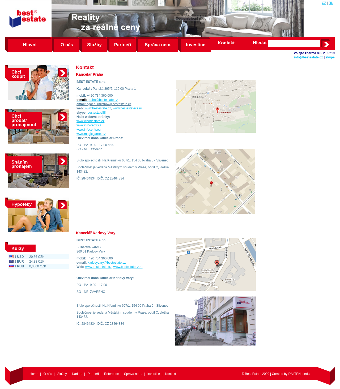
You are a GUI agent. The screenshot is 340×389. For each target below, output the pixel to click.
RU (331, 3)
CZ (324, 3)
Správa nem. (158, 44)
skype (330, 57)
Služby (94, 44)
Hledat (260, 43)
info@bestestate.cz (308, 57)
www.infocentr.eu (88, 129)
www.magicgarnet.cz (91, 134)
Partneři (122, 44)
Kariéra (77, 374)
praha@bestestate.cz (103, 100)
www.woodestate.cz (90, 121)
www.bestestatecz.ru (127, 108)
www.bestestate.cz (98, 108)
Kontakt (226, 42)
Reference (111, 374)
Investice (195, 44)
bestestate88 (96, 112)
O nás (67, 44)
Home (34, 374)
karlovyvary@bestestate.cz (107, 262)
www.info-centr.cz (88, 125)
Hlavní (29, 44)
